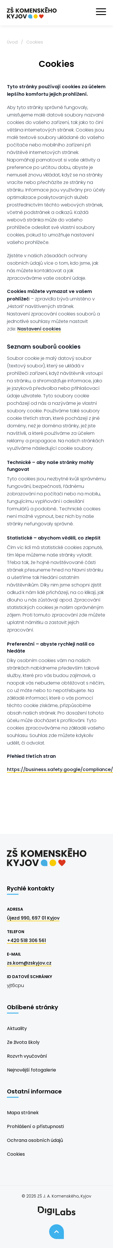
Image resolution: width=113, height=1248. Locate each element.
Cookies (16, 1154)
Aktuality (17, 1028)
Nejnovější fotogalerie (31, 1070)
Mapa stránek (23, 1112)
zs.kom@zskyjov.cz (29, 963)
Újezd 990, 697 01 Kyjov (33, 918)
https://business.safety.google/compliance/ (60, 769)
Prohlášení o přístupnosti (35, 1126)
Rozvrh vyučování (27, 1056)
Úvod (12, 42)
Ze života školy (23, 1042)
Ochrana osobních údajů (35, 1140)
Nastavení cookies (39, 329)
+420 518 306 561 (26, 940)
